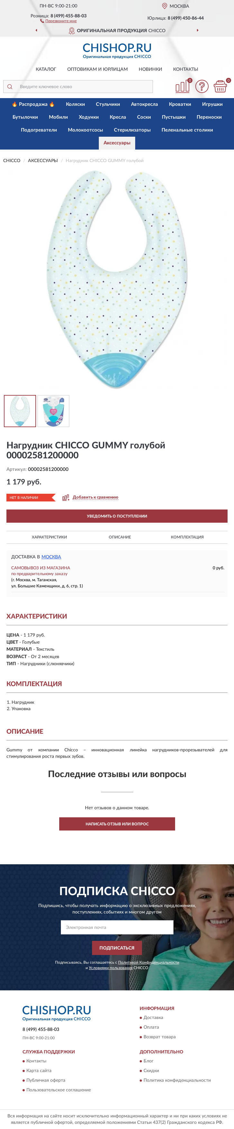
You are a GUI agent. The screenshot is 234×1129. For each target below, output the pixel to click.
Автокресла (144, 104)
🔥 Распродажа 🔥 (33, 104)
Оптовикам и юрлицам (97, 69)
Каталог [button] (46, 69)
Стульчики (108, 104)
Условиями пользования (111, 968)
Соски (144, 117)
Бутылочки (25, 117)
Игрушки (212, 104)
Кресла (118, 117)
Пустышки (174, 117)
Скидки (151, 1071)
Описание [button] (120, 537)
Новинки (150, 69)
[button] (58, 21)
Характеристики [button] (49, 537)
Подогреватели (39, 130)
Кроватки (180, 104)
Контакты (185, 69)
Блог (149, 1061)
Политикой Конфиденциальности (148, 962)
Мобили (58, 117)
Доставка (153, 1017)
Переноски (209, 117)
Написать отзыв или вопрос (117, 824)
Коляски (75, 104)
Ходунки (89, 117)
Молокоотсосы (85, 130)
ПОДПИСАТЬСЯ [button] (117, 948)
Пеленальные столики (187, 130)
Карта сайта (38, 1071)
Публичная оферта (45, 1081)
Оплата (151, 1027)
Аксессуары (117, 143)
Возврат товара (160, 1037)
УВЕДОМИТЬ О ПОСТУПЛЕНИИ (117, 516)
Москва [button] (51, 557)
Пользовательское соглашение (58, 1090)
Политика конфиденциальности (177, 1081)
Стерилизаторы (132, 130)
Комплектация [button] (187, 537)
